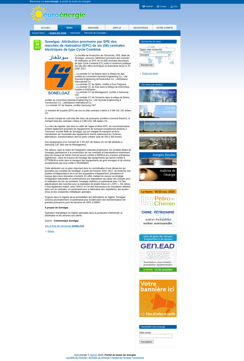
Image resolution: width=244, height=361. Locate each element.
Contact (163, 6)
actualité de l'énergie (76, 357)
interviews (75, 33)
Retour (51, 231)
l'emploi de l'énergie (121, 357)
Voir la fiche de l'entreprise (64, 226)
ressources (138, 357)
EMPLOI (117, 28)
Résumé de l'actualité (95, 33)
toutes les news (58, 33)
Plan (175, 6)
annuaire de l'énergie (99, 357)
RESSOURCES (141, 28)
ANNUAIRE (93, 28)
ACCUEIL (45, 28)
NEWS (69, 28)
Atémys (93, 355)
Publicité (149, 6)
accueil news (38, 33)
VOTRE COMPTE (164, 28)
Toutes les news (150, 73)
